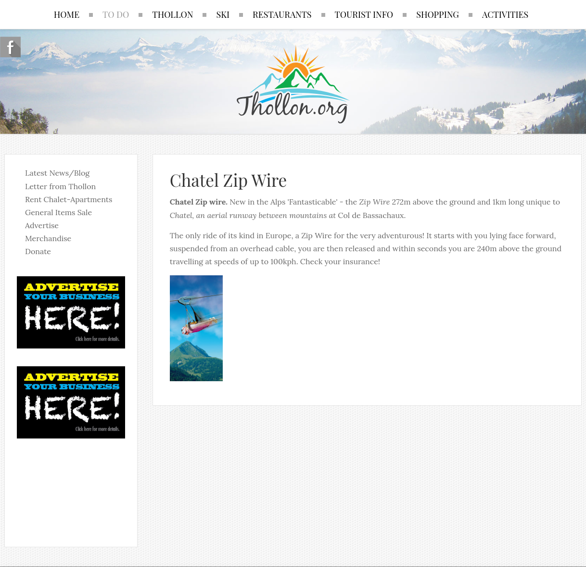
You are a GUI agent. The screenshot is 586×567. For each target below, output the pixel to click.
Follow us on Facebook (10, 47)
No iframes (71, 486)
